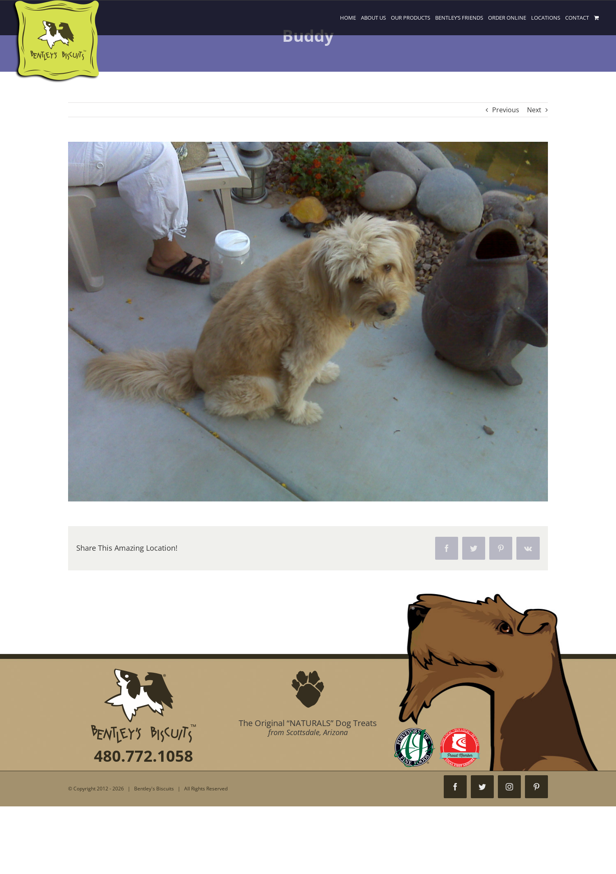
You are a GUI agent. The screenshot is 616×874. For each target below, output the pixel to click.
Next (534, 109)
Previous (505, 109)
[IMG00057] (308, 322)
